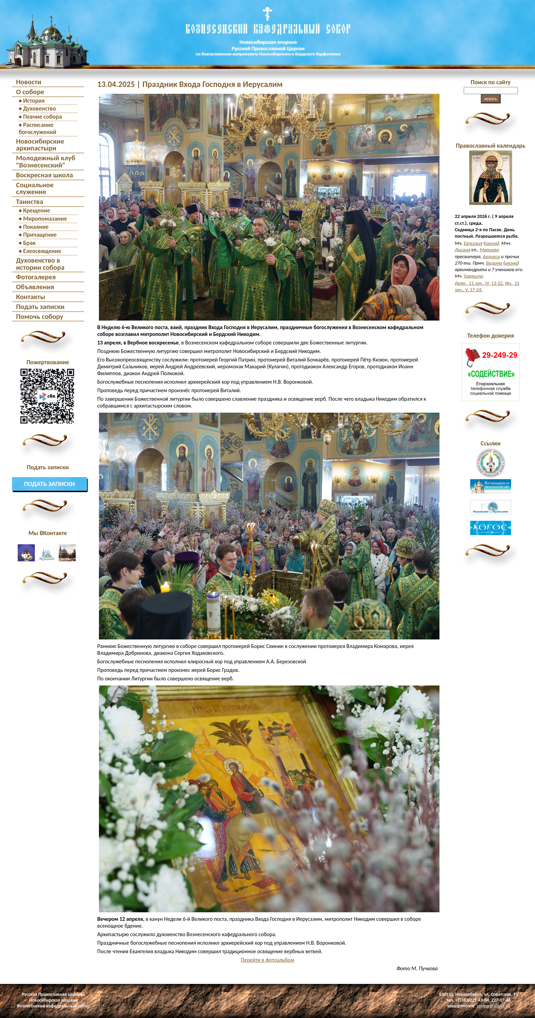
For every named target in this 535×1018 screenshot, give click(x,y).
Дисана (462, 250)
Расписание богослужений (37, 128)
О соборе (30, 91)
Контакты (30, 296)
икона (491, 243)
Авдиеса (491, 256)
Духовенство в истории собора (40, 264)
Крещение (36, 210)
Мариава (489, 250)
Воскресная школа (44, 175)
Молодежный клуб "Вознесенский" (45, 161)
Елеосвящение (42, 251)
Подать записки (40, 306)
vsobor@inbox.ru (493, 1006)
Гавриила (473, 276)
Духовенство (39, 108)
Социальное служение (35, 188)
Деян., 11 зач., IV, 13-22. (479, 283)
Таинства (29, 201)
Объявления (35, 286)
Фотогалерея (36, 276)
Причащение (40, 234)
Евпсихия (473, 243)
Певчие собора (42, 116)
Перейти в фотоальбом (267, 960)
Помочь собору (39, 316)
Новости (28, 81)
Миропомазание (45, 218)
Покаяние (36, 227)
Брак (29, 243)
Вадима (494, 263)
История (34, 100)
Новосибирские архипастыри (40, 145)
